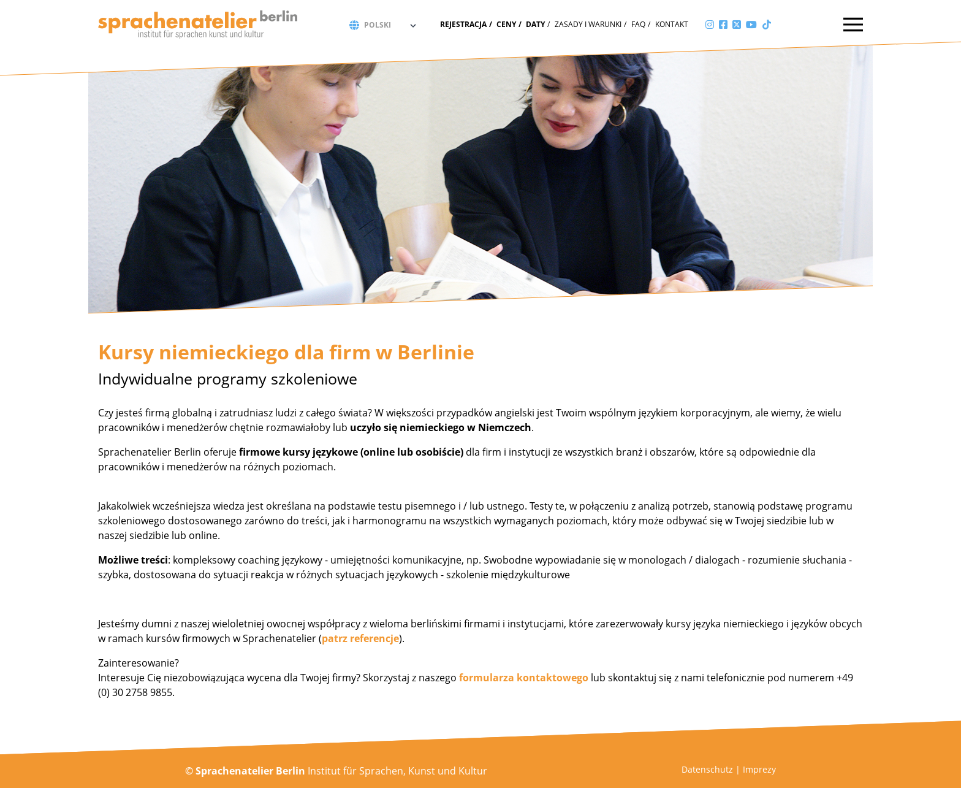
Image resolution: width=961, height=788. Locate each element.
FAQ (638, 24)
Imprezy (759, 769)
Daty (535, 24)
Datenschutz (707, 769)
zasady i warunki (588, 24)
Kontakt (671, 24)
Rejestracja (463, 24)
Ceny (506, 24)
